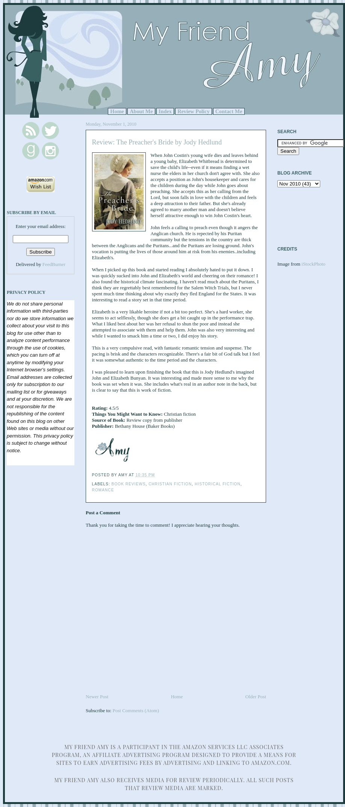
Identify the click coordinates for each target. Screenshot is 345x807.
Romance (103, 490)
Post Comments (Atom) (136, 710)
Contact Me (228, 111)
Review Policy (193, 111)
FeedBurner (53, 264)
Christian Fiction (170, 484)
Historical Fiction (218, 484)
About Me (141, 111)
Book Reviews (129, 484)
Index (165, 111)
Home (117, 111)
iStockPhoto (313, 264)
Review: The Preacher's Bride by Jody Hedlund (157, 142)
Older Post (255, 696)
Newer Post (97, 696)
